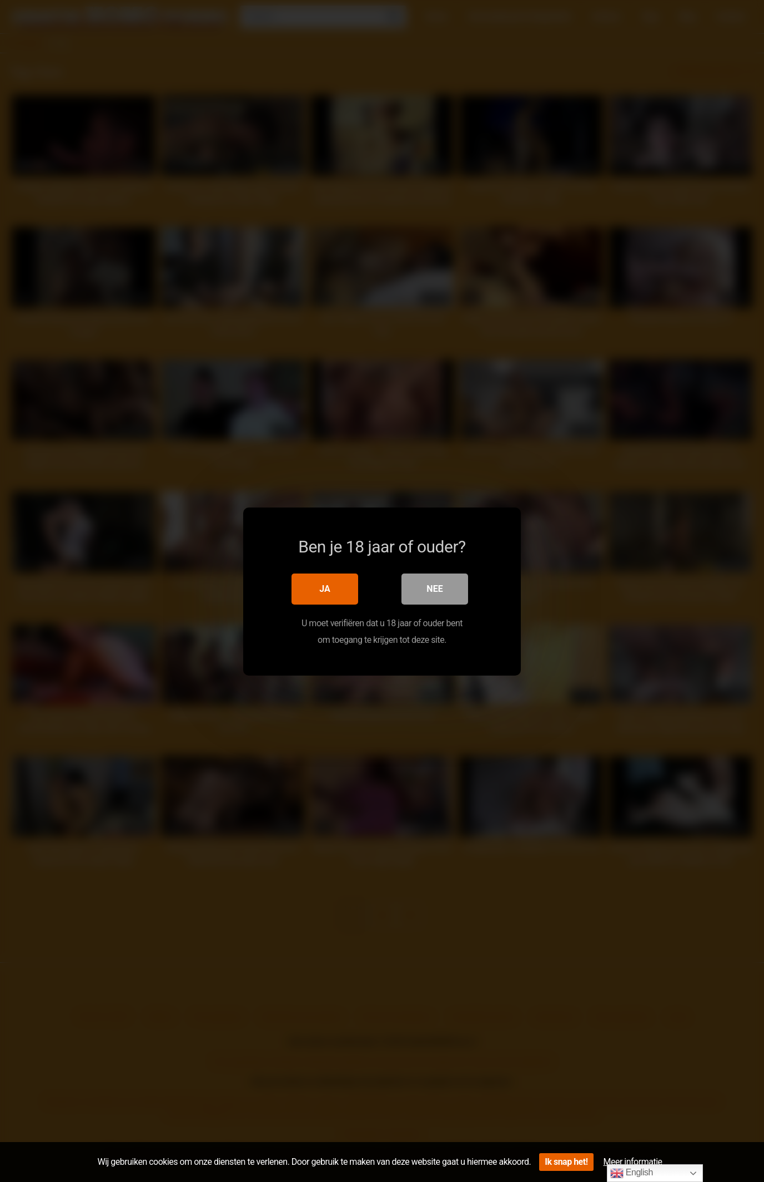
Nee (434, 588)
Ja (324, 588)
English (631, 1173)
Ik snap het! (566, 1161)
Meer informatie (633, 1161)
